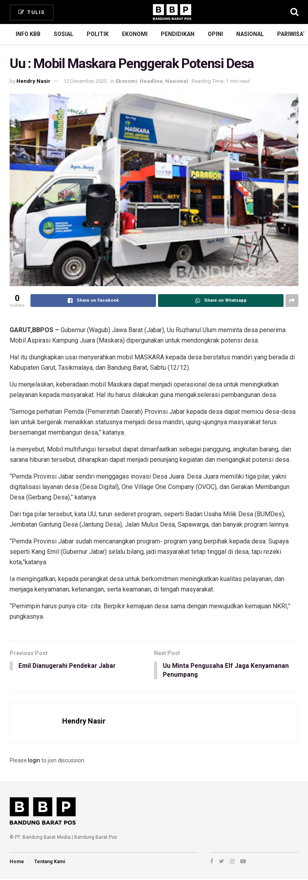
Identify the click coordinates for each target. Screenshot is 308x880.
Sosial (63, 34)
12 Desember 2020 (85, 81)
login (34, 761)
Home (17, 862)
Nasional (250, 34)
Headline (151, 81)
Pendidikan (178, 34)
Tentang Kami (49, 862)
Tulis (31, 12)
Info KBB (28, 34)
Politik (98, 34)
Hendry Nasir (33, 81)
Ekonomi (135, 34)
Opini (215, 34)
